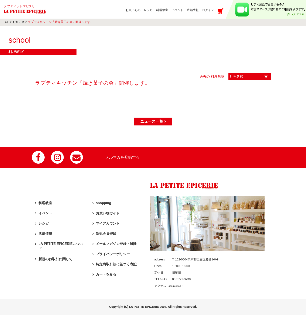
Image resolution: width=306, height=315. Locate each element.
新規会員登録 (106, 233)
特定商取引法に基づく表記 (116, 264)
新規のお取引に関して (55, 259)
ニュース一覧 (153, 121)
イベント (45, 213)
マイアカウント (108, 223)
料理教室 (45, 203)
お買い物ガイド (108, 213)
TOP (6, 22)
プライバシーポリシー (113, 254)
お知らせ (18, 22)
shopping (103, 203)
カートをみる (106, 274)
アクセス (168, 285)
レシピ (43, 223)
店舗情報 (45, 233)
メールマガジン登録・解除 (116, 244)
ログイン (208, 10)
